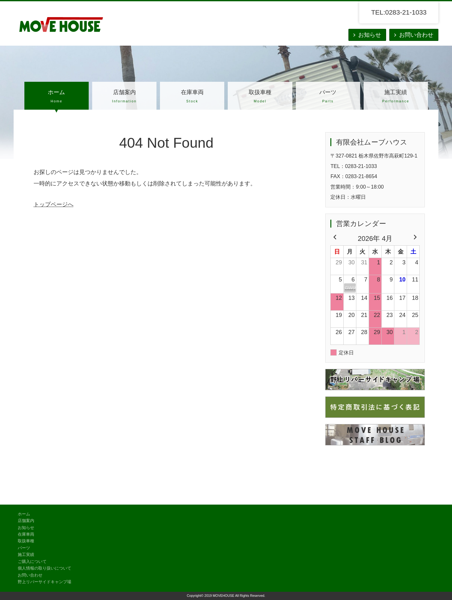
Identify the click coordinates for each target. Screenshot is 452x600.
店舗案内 (124, 97)
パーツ (328, 97)
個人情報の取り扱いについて (44, 568)
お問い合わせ (416, 35)
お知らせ (369, 35)
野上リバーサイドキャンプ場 (44, 582)
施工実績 (396, 97)
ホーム (56, 97)
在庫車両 (192, 97)
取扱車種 (260, 97)
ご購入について (32, 561)
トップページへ (53, 204)
